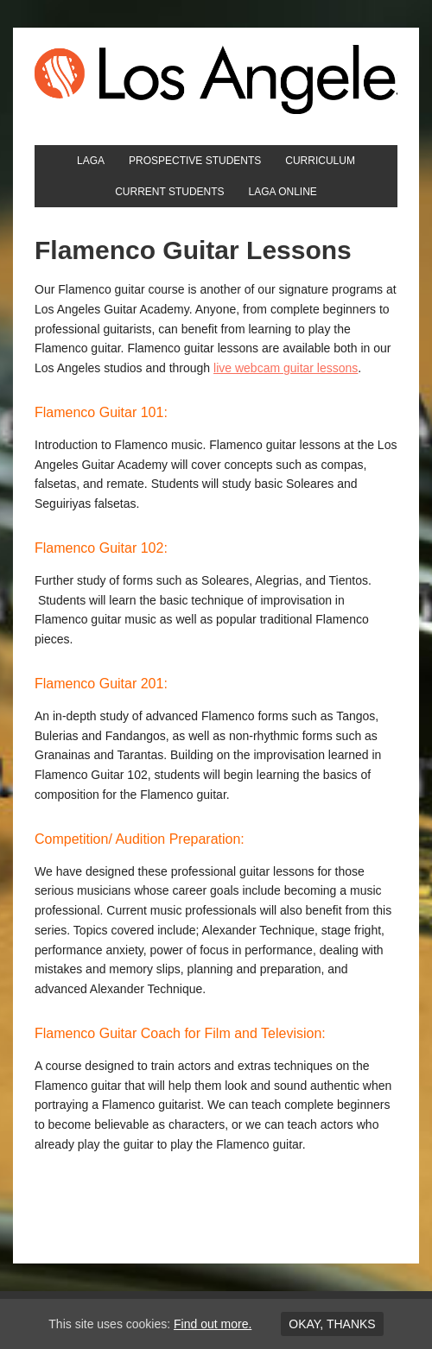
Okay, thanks (332, 1324)
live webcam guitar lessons (285, 368)
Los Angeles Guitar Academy (216, 79)
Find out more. (212, 1324)
